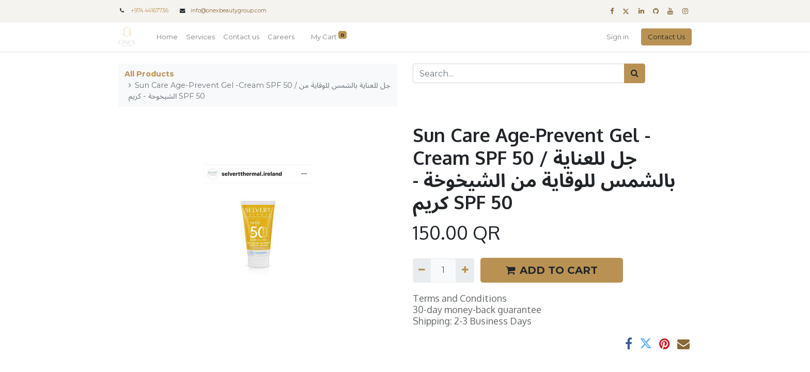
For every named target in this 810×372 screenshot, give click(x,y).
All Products (149, 74)
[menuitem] (167, 37)
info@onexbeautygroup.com (229, 10)
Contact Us (666, 37)
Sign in (617, 37)
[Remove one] (422, 270)
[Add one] (465, 270)
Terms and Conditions (460, 298)
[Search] (634, 73)
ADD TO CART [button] (552, 270)
